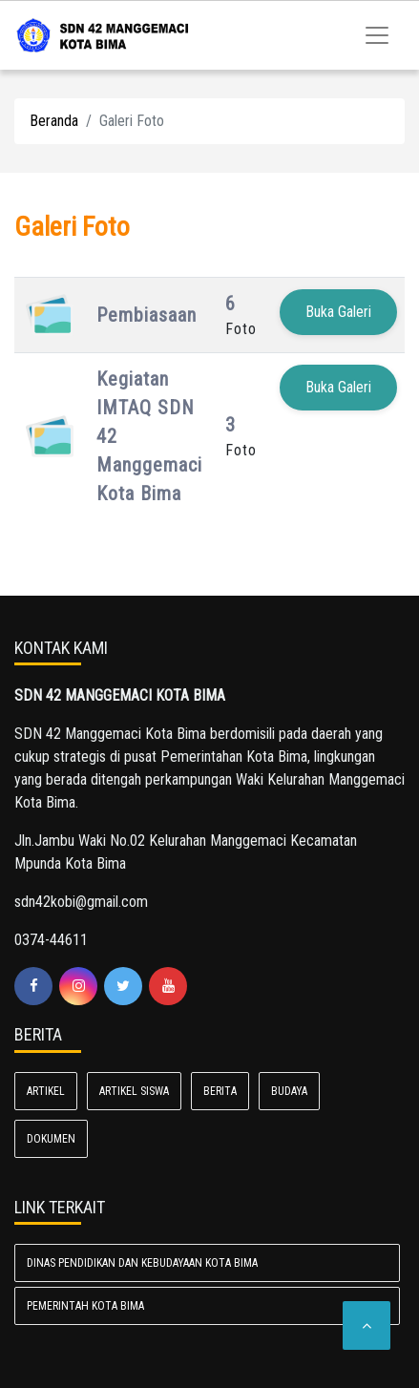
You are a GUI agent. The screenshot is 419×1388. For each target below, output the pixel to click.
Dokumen (51, 1139)
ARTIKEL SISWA (134, 1091)
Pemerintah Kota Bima (85, 1306)
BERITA (220, 1091)
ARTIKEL (46, 1091)
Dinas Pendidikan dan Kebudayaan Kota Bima (142, 1263)
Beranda (54, 121)
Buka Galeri (338, 312)
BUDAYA (289, 1091)
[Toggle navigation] (377, 35)
